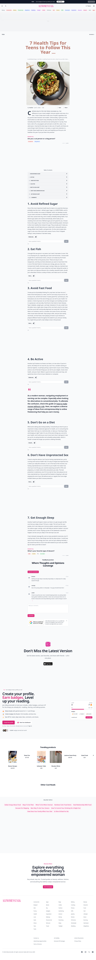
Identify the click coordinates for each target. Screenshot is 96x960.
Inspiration (74, 10)
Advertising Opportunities (40, 941)
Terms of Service (38, 944)
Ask (66, 241)
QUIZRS (67, 143)
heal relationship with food (82, 805)
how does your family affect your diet (39, 811)
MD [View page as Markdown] (43, 107)
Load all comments (33, 572)
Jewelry (73, 914)
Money (3, 10)
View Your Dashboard (23, 722)
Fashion (60, 908)
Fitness (72, 908)
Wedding (33, 10)
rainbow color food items (62, 805)
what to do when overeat (44, 805)
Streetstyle (67, 10)
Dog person (37, 141)
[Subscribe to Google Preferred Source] (36, 622)
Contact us (36, 938)
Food (85, 908)
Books (47, 905)
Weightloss (27, 10)
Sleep (60, 923)
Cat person (30, 141)
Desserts (80, 10)
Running (86, 920)
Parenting (61, 920)
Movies (57, 10)
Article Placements (78, 938)
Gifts (62, 10)
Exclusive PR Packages (59, 941)
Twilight (38, 10)
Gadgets (48, 911)
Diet (35, 908)
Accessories (9, 10)
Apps (94, 10)
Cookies (33, 553)
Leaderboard (74, 717)
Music (85, 917)
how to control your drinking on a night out (65, 808)
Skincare (48, 923)
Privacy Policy (77, 941)
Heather (31, 107)
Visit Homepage (48, 887)
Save (59, 107)
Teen (35, 926)
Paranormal (20, 10)
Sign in (30, 726)
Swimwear (86, 923)
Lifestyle (86, 914)
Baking (14, 10)
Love (35, 917)
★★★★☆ (91, 34)
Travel (47, 926)
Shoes (35, 923)
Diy (47, 908)
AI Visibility (56, 938)
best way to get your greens (40, 808)
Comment (31, 615)
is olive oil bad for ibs (61, 811)
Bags (60, 902)
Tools (35, 929)
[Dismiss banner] (66, 620)
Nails (90, 10)
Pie (38, 553)
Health (35, 914)
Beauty (85, 902)
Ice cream (42, 553)
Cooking (73, 905)
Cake (29, 553)
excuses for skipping (22, 808)
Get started (88, 717)
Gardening (61, 911)
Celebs (43, 10)
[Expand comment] (32, 601)
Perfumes (49, 10)
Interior (60, 914)
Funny (35, 911)
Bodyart (85, 10)
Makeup (48, 917)
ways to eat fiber (28, 805)
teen (3, 34)
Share (65, 107)
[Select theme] (88, 6)
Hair (54, 10)
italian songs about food (13, 805)
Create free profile (8, 722)
